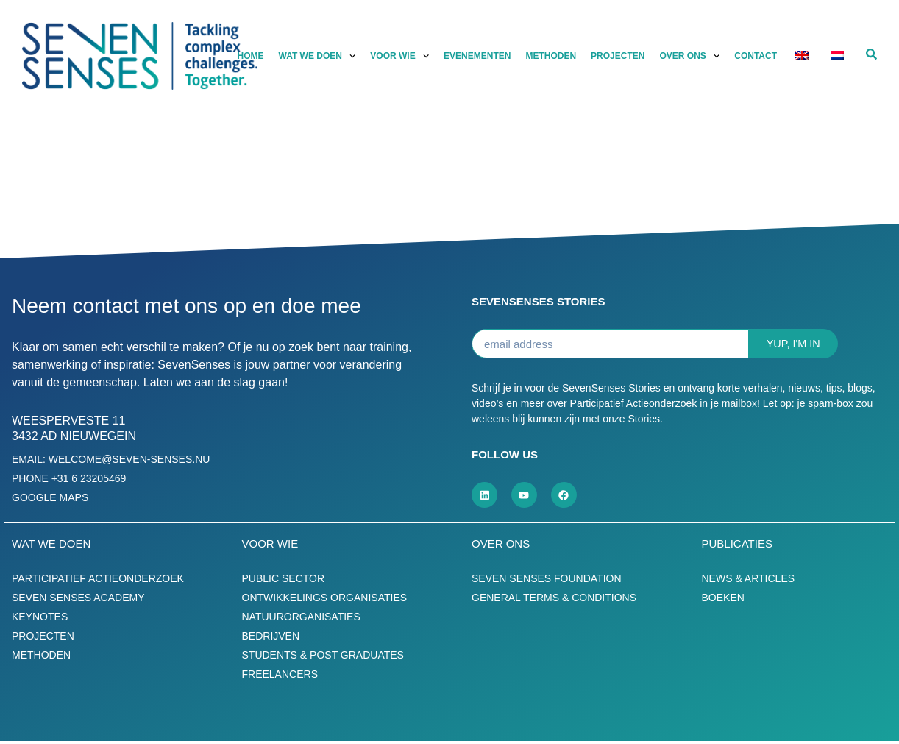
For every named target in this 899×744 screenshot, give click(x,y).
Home (251, 56)
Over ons (689, 56)
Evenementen (477, 56)
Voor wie (399, 56)
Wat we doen (317, 56)
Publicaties (737, 546)
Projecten (617, 56)
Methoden (550, 56)
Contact (755, 56)
